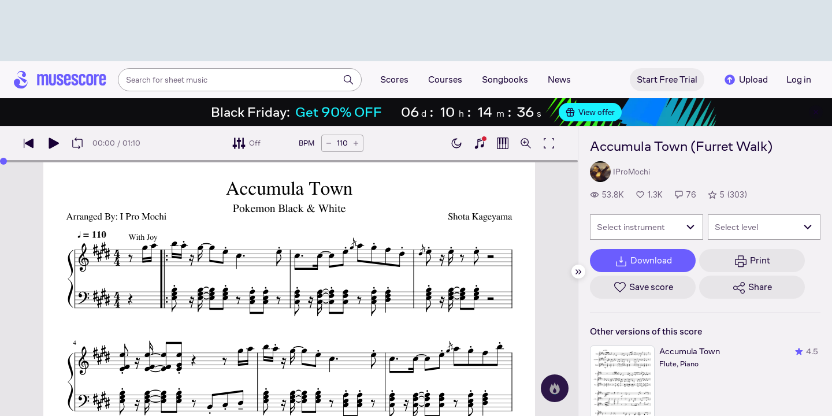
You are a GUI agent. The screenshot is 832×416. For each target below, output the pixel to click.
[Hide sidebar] (578, 271)
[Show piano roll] (502, 143)
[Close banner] (816, 112)
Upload (745, 80)
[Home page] (60, 79)
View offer (590, 112)
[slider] (3, 161)
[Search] (348, 80)
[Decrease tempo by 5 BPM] (329, 143)
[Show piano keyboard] (479, 143)
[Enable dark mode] (456, 143)
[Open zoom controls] (525, 143)
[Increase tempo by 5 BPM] (356, 143)
